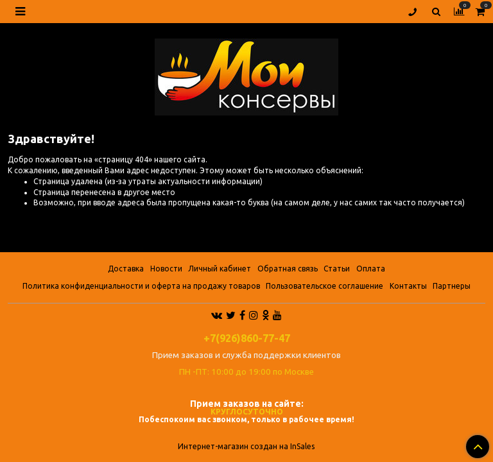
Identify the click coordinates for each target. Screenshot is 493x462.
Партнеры (452, 286)
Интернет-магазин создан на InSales (246, 446)
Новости (166, 268)
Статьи (337, 268)
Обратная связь (287, 268)
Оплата (370, 268)
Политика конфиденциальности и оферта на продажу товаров (141, 286)
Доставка (126, 268)
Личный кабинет (219, 268)
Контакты (408, 286)
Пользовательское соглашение (324, 286)
